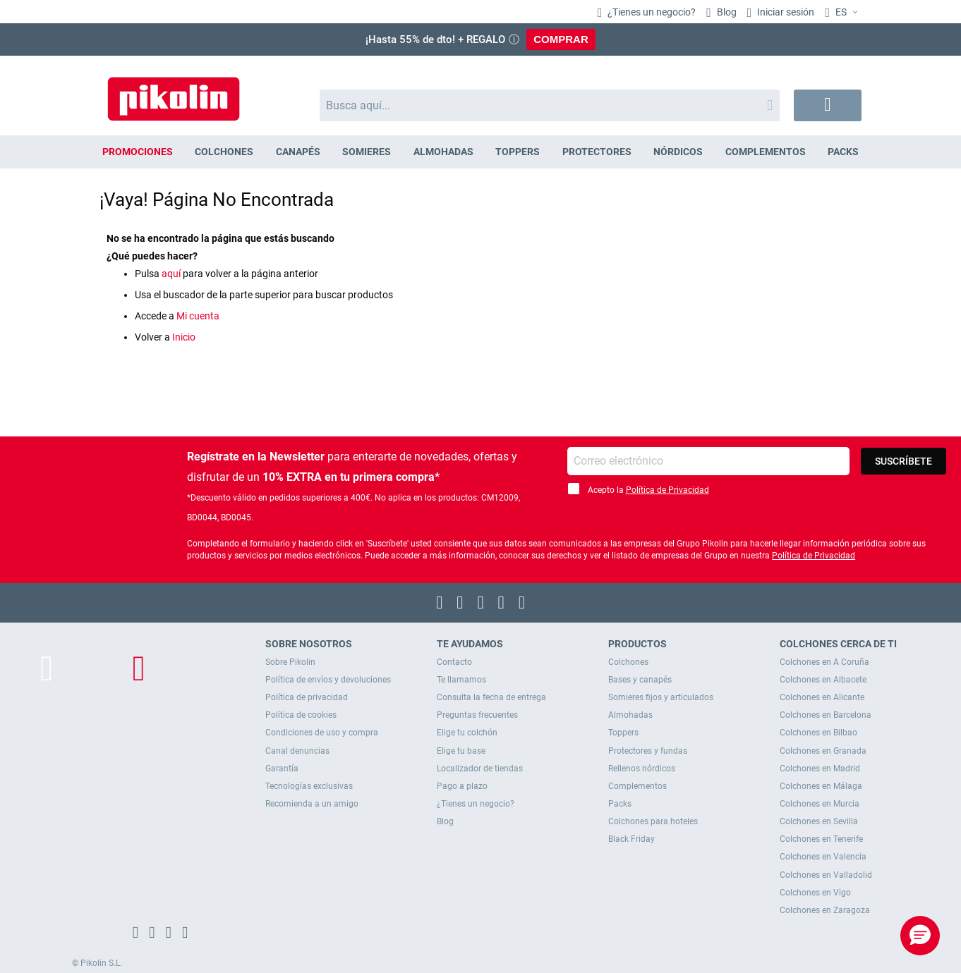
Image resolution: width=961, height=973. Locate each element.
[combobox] (550, 105)
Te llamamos (461, 680)
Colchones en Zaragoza (825, 910)
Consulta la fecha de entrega (491, 697)
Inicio (183, 337)
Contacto (454, 662)
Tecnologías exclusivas (309, 786)
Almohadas (630, 715)
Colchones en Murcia (819, 804)
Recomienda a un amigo (311, 804)
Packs (619, 804)
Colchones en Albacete (823, 680)
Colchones (628, 662)
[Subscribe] (903, 461)
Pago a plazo (462, 786)
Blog (726, 12)
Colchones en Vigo (815, 893)
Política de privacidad (306, 697)
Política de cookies (301, 715)
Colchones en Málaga (821, 786)
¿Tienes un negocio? (650, 12)
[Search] (770, 105)
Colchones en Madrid (820, 768)
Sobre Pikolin (290, 662)
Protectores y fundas (647, 751)
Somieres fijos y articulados (660, 697)
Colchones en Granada (823, 751)
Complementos (637, 786)
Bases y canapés (640, 680)
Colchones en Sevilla (819, 821)
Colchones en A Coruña (824, 662)
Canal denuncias (297, 751)
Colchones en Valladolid (826, 875)
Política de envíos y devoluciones (328, 680)
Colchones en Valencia (823, 857)
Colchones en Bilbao (818, 733)
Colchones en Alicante (822, 697)
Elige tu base (461, 751)
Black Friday (631, 839)
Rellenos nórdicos (641, 768)
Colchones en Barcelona (825, 715)
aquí (171, 273)
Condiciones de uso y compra (321, 733)
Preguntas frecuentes (477, 715)
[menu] (480, 152)
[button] (843, 13)
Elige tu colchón (467, 733)
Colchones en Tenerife (821, 839)
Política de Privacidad (667, 490)
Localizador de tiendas (480, 768)
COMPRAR (560, 39)
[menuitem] (137, 152)
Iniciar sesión (784, 12)
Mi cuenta (197, 316)
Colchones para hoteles (653, 821)
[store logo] (173, 92)
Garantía (281, 768)
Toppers (623, 733)
